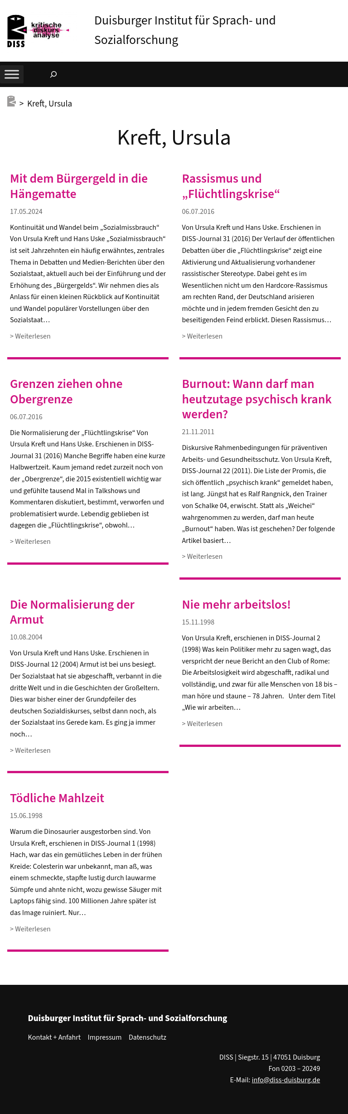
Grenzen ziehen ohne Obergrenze (66, 392)
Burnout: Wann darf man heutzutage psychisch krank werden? (257, 399)
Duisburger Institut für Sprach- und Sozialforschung (127, 1018)
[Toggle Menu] (12, 74)
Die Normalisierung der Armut (72, 612)
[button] (341, 8)
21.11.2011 (198, 432)
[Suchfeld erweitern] (53, 74)
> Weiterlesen (30, 336)
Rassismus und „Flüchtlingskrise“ (231, 186)
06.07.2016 (198, 212)
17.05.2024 (26, 212)
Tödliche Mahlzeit (57, 798)
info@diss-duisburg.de (286, 1080)
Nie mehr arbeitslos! (236, 604)
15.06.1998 (26, 816)
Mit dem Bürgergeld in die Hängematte (79, 186)
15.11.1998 (198, 622)
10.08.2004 (26, 637)
